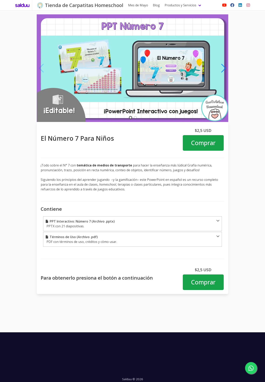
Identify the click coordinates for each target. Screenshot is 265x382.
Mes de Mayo (138, 5)
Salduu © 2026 (132, 379)
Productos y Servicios (180, 5)
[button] (132, 224)
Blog (156, 5)
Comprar (203, 143)
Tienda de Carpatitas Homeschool (84, 5)
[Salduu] (22, 5)
